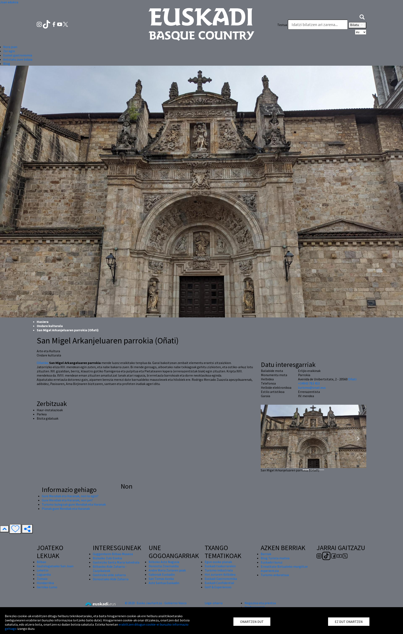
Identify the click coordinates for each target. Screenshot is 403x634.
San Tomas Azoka (161, 579)
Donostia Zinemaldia (164, 566)
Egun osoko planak (218, 562)
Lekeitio (42, 570)
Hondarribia (45, 583)
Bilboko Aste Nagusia (164, 562)
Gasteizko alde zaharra (109, 575)
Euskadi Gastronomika (221, 579)
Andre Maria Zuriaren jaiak (167, 570)
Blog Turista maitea (275, 558)
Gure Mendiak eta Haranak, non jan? (67, 500)
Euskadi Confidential (219, 583)
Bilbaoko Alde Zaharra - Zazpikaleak (110, 568)
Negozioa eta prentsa (260, 603)
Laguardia (44, 574)
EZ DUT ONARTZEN (349, 622)
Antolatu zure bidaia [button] (17, 59)
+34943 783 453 (309, 383)
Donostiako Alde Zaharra (110, 579)
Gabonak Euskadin (162, 574)
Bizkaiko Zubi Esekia (107, 558)
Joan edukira (9, 2)
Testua (282, 25)
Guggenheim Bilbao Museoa (113, 554)
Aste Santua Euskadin (164, 583)
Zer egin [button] (9, 51)
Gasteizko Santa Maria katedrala (116, 562)
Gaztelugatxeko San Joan (55, 566)
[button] (362, 16)
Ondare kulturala (50, 326)
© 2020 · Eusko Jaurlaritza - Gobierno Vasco (156, 603)
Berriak (266, 554)
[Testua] (318, 25)
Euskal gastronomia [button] (17, 55)
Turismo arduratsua (275, 575)
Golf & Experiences (218, 587)
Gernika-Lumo (47, 587)
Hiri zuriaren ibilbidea (220, 574)
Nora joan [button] (10, 47)
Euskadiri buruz (272, 562)
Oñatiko (42, 363)
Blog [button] (6, 63)
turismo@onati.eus (312, 387)
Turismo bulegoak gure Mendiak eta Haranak (74, 504)
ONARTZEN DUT (252, 622)
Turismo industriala (219, 570)
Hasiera (42, 322)
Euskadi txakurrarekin (220, 566)
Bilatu (357, 25)
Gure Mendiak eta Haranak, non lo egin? (70, 496)
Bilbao (41, 562)
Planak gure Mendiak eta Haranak (66, 508)
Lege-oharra (213, 603)
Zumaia (42, 579)
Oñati (352, 379)
